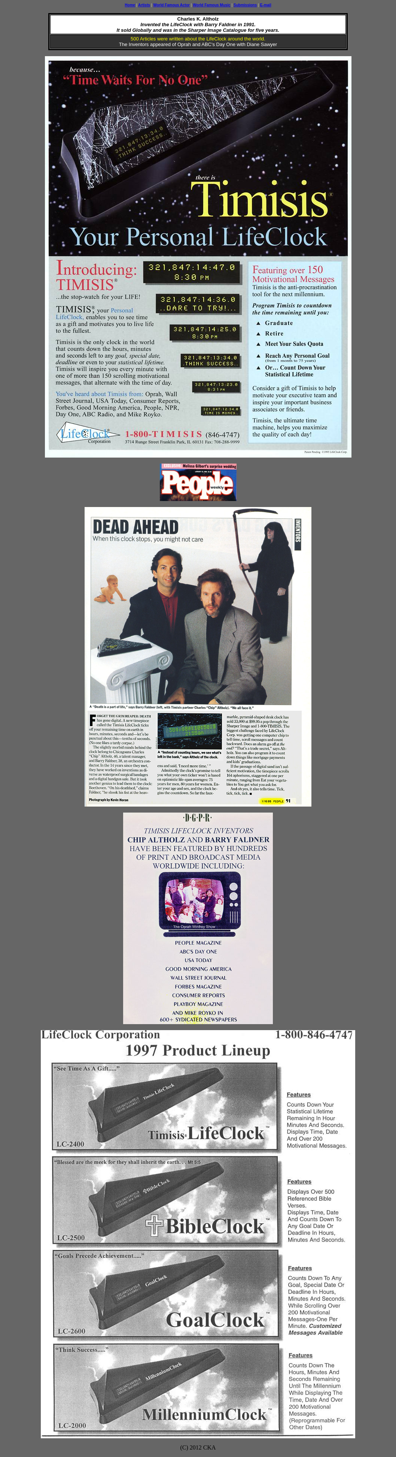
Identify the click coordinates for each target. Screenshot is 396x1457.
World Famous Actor (171, 5)
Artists (144, 5)
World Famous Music (211, 5)
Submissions (245, 5)
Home (130, 5)
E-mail (265, 5)
